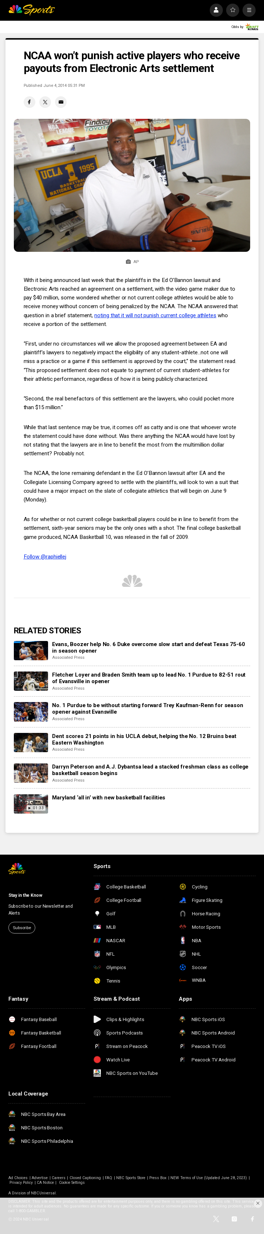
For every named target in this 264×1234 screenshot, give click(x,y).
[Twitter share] (45, 102)
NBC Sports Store (130, 1177)
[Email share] (61, 102)
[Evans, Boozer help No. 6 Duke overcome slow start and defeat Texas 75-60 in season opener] (31, 650)
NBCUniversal (43, 1193)
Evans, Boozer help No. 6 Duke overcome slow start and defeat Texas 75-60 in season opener (148, 647)
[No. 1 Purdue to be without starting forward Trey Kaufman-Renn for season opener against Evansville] (31, 711)
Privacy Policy (21, 1182)
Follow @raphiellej (45, 556)
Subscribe (22, 927)
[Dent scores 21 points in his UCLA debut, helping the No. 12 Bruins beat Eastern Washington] (31, 742)
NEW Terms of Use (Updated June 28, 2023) (208, 1177)
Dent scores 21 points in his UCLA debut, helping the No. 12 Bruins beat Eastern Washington (144, 739)
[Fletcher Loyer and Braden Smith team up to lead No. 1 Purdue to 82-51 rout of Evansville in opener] (31, 681)
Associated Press (68, 657)
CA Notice (45, 1182)
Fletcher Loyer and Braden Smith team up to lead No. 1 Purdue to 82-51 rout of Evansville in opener (148, 678)
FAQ (108, 1177)
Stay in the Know (25, 895)
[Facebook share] (29, 102)
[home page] (31, 10)
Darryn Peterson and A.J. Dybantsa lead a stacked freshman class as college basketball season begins (150, 770)
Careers (58, 1177)
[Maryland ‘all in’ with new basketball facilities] (31, 804)
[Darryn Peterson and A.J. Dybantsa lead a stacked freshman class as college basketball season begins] (31, 773)
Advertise (40, 1177)
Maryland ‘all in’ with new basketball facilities (108, 797)
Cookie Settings (72, 1182)
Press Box (157, 1177)
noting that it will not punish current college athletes (155, 315)
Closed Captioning (85, 1177)
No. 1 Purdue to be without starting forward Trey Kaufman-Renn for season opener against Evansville (147, 708)
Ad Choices (18, 1177)
